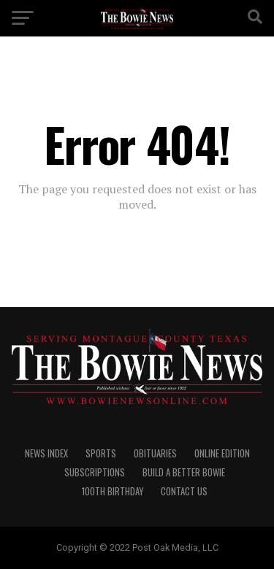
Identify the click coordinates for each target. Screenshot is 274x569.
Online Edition (222, 453)
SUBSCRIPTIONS (94, 472)
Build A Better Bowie (183, 472)
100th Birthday (112, 491)
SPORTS (100, 453)
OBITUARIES (155, 453)
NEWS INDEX (46, 453)
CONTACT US (184, 491)
